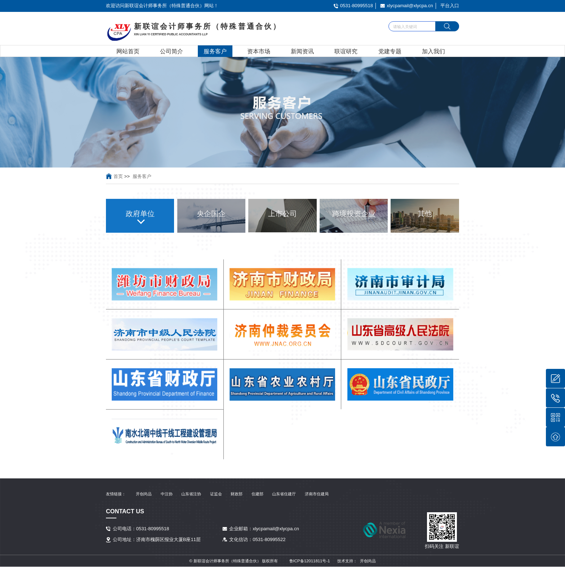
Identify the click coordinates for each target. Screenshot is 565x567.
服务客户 (215, 51)
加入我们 (433, 51)
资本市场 (258, 51)
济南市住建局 (317, 494)
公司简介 (171, 51)
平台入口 (449, 5)
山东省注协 (191, 494)
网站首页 (127, 51)
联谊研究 (345, 51)
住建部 (257, 494)
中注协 (167, 494)
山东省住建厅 (284, 494)
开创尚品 (144, 494)
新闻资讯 (302, 51)
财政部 (237, 494)
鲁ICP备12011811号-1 (309, 561)
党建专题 (389, 51)
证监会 (216, 494)
